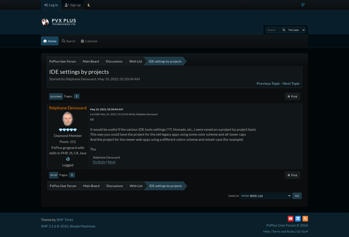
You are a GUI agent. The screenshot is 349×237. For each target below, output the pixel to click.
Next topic (291, 83)
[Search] (283, 30)
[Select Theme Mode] (89, 5)
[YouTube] (290, 218)
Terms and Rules (283, 231)
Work (112, 162)
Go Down (56, 96)
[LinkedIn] (298, 218)
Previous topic (268, 83)
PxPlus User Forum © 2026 (287, 225)
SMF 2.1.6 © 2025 (54, 226)
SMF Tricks (65, 219)
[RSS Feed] (305, 218)
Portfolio (99, 162)
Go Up (53, 175)
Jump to (233, 195)
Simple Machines (82, 226)
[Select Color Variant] (303, 5)
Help (266, 231)
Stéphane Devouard (68, 107)
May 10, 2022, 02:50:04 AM (106, 109)
